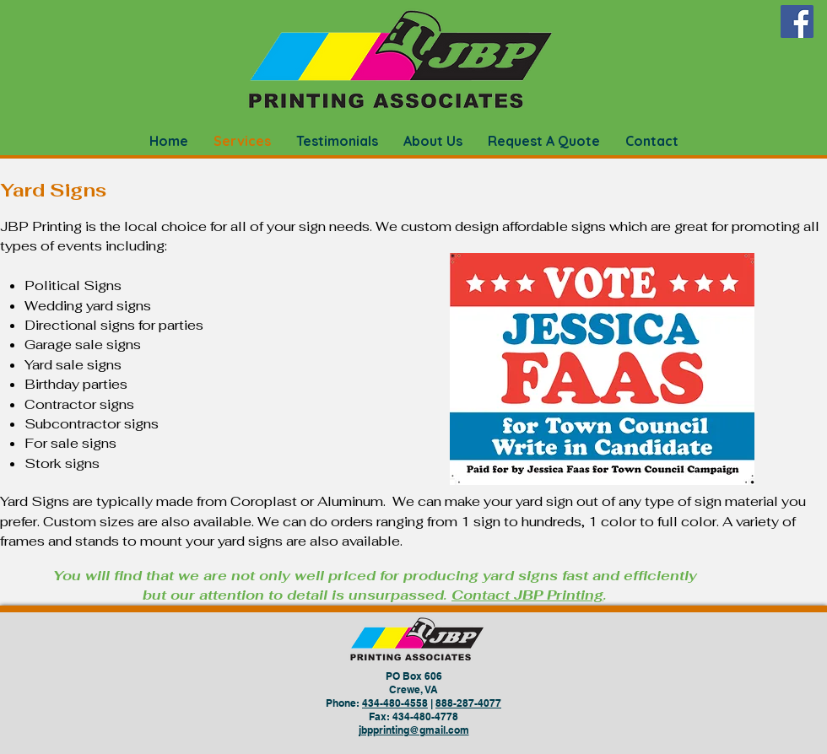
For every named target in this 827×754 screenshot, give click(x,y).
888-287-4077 (468, 703)
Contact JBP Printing (527, 595)
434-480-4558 (395, 703)
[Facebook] (797, 21)
